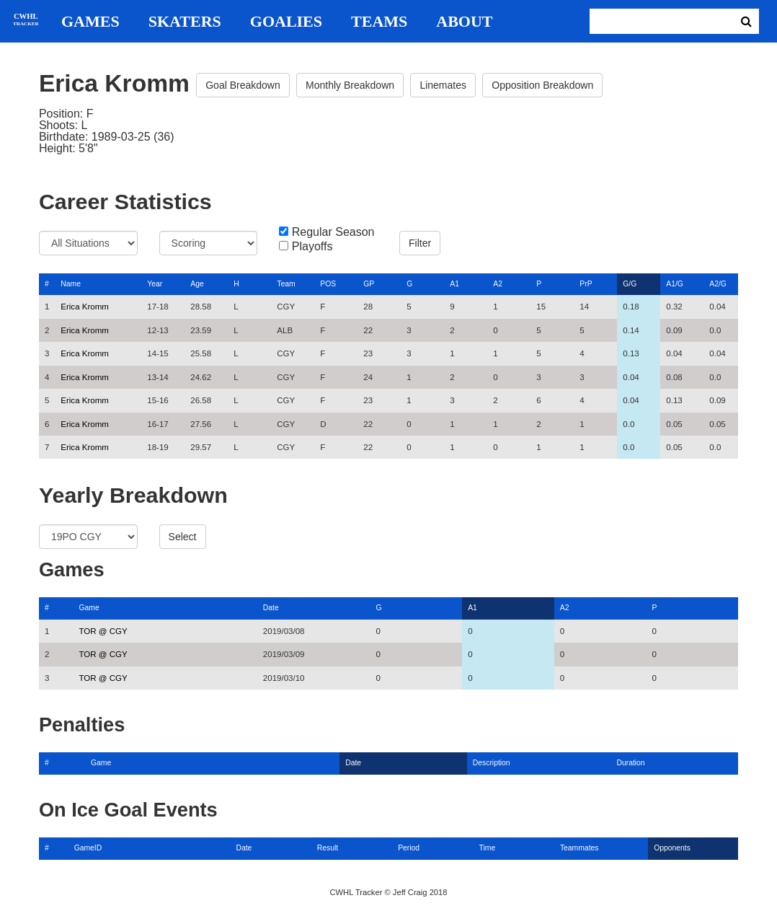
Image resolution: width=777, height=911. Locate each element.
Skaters (184, 22)
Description (491, 763)
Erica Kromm (85, 306)
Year (154, 284)
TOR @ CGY (103, 631)
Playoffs (312, 246)
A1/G (674, 284)
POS (328, 284)
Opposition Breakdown (542, 85)
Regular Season (333, 232)
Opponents (672, 848)
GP (368, 284)
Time (487, 848)
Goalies (286, 22)
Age (196, 284)
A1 (454, 284)
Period (408, 848)
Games (90, 22)
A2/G (718, 284)
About (464, 22)
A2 (497, 284)
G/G (629, 284)
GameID (88, 848)
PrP (586, 284)
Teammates (579, 848)
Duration (630, 763)
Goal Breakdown (242, 85)
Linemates (442, 85)
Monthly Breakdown (350, 85)
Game (89, 608)
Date (271, 608)
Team (286, 284)
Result (327, 848)
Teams (379, 22)
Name (71, 284)
